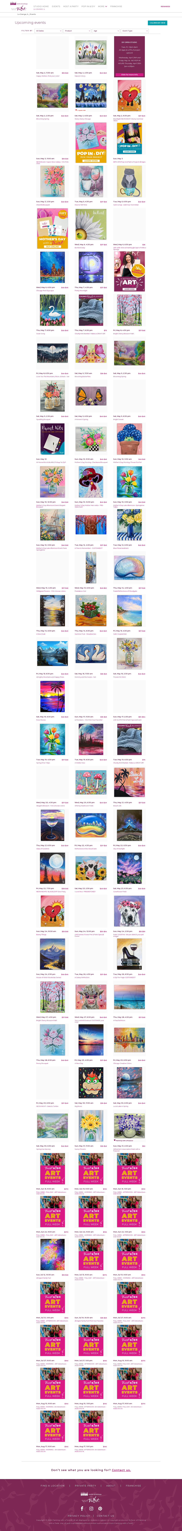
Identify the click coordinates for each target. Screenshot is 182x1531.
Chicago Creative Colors (122, 1063)
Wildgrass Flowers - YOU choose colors (50, 591)
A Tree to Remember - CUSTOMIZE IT (88, 548)
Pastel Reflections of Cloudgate (125, 591)
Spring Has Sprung (43, 1149)
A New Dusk (40, 634)
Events (56, 6)
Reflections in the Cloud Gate (86, 849)
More (101, 6)
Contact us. (121, 1470)
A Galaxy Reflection (82, 977)
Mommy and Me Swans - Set (85, 677)
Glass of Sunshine (42, 849)
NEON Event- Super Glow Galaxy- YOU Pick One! (52, 163)
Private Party (85, 1486)
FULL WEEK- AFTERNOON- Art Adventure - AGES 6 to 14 (90, 1407)
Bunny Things (41, 934)
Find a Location (53, 1486)
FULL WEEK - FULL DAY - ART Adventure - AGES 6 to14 (90, 1279)
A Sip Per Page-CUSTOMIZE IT (124, 977)
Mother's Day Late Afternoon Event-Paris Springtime (51, 549)
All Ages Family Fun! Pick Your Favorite (89, 1321)
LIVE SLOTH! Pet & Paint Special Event (127, 720)
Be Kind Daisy (80, 248)
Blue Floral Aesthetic (121, 548)
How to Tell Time (81, 205)
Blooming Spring (42, 119)
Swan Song (40, 333)
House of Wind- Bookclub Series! (48, 977)
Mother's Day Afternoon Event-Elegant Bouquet (50, 506)
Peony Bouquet (42, 1063)
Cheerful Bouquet (43, 205)
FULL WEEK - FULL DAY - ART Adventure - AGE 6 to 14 (51, 1193)
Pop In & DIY (88, 6)
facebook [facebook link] (82, 1508)
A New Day (79, 1063)
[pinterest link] (100, 1508)
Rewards (165, 6)
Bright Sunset (118, 419)
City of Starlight (119, 849)
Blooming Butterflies (82, 376)
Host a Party (71, 6)
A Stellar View (80, 763)
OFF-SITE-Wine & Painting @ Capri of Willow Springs (129, 248)
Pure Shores (41, 720)
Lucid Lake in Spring (120, 1106)
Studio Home (41, 6)
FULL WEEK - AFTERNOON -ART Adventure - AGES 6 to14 (52, 1321)
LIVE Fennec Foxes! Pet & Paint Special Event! (89, 935)
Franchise (116, 6)
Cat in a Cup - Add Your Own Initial (125, 205)
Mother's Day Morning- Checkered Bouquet (91, 462)
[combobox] (48, 31)
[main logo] (18, 3)
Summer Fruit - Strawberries (85, 634)
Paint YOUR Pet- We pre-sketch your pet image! (128, 935)
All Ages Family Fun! (43, 1278)
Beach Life (117, 806)
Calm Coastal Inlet (120, 634)
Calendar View (157, 23)
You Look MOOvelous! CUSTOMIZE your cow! (89, 1021)
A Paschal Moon (119, 1020)
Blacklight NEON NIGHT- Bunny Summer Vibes (128, 120)
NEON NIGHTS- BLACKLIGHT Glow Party (51, 892)
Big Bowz (78, 1106)
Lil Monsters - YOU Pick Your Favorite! (88, 720)
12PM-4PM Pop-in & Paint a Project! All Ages (129, 162)
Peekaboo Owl (80, 591)
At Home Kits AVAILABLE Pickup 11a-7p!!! (51, 462)
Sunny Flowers (80, 1149)
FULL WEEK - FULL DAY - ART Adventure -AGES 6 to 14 (128, 1321)
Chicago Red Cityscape (45, 290)
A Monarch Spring (81, 419)
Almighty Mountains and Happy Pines (50, 677)
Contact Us (105, 1516)
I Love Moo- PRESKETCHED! (85, 892)
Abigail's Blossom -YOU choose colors (50, 806)
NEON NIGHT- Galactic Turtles (47, 1106)
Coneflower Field (119, 892)
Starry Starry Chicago (83, 119)
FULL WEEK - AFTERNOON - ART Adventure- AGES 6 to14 (91, 1364)
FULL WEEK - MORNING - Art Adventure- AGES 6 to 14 (51, 1450)
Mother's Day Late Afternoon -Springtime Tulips (128, 506)
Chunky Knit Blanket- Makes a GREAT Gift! (90, 333)
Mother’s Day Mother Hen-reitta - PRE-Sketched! (89, 506)
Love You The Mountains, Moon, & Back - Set (52, 376)
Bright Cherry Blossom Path (123, 333)
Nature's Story (80, 76)
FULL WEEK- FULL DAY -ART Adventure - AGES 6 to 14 (128, 1364)
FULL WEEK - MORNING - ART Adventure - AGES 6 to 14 (90, 1193)
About (111, 1486)
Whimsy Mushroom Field (84, 806)
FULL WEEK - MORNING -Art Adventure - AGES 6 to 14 (51, 1407)
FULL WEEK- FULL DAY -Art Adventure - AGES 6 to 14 (127, 1407)
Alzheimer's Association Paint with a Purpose (126, 1150)
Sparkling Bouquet (43, 419)
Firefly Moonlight (81, 290)
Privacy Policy (79, 1516)
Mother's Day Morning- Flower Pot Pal (127, 462)
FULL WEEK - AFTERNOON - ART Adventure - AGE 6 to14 (129, 1193)
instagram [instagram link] (91, 1508)
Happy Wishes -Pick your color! (47, 76)
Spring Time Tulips (43, 763)
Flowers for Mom (119, 677)
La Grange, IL (39, 9)
